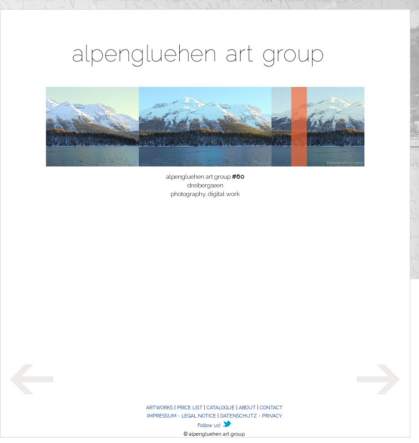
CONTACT (271, 407)
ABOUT (247, 407)
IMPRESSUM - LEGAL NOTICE (181, 415)
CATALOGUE (221, 407)
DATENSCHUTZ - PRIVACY (251, 415)
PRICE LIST (189, 407)
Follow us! (209, 425)
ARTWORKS (159, 407)
